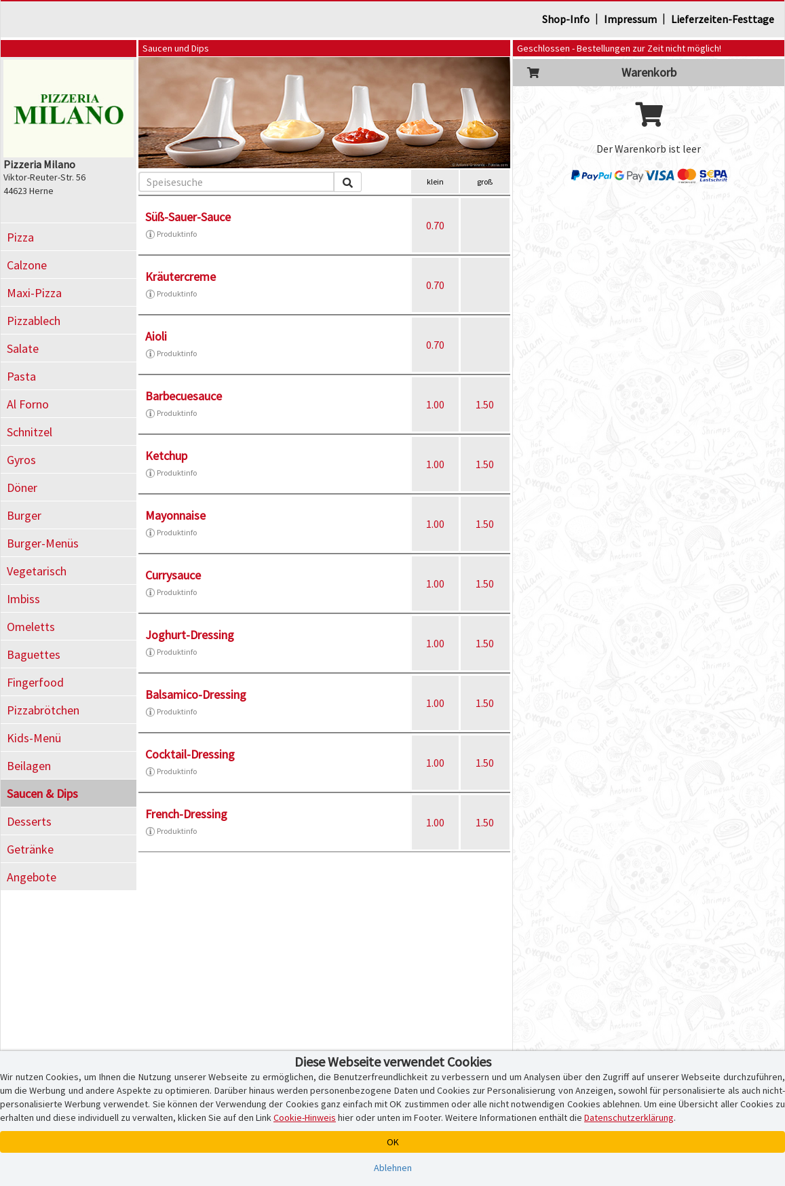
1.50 (485, 404)
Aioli (156, 336)
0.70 (435, 225)
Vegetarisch (36, 571)
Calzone (27, 265)
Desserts (29, 821)
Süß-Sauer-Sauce (188, 217)
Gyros (21, 459)
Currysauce (173, 575)
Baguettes (33, 654)
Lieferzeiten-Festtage (722, 19)
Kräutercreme (180, 276)
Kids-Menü (34, 738)
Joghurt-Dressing (189, 635)
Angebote (31, 877)
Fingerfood (35, 682)
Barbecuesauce (183, 396)
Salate (23, 348)
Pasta (21, 376)
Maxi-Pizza (34, 293)
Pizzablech (33, 320)
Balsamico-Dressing (195, 694)
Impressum (630, 19)
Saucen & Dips (42, 793)
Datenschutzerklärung (629, 1117)
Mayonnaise (175, 515)
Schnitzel (29, 432)
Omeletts (31, 626)
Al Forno (28, 404)
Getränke (30, 849)
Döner (22, 487)
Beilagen (29, 765)
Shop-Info (566, 19)
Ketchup (166, 455)
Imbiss (23, 599)
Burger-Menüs (43, 543)
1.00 (435, 404)
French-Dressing (186, 814)
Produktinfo (171, 234)
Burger (24, 515)
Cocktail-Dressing (190, 754)
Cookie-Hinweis (304, 1117)
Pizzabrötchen (43, 710)
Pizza (20, 237)
